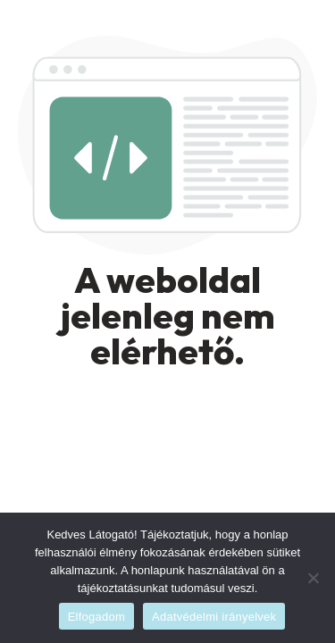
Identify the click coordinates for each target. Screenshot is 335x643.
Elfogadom (96, 616)
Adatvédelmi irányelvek (214, 616)
